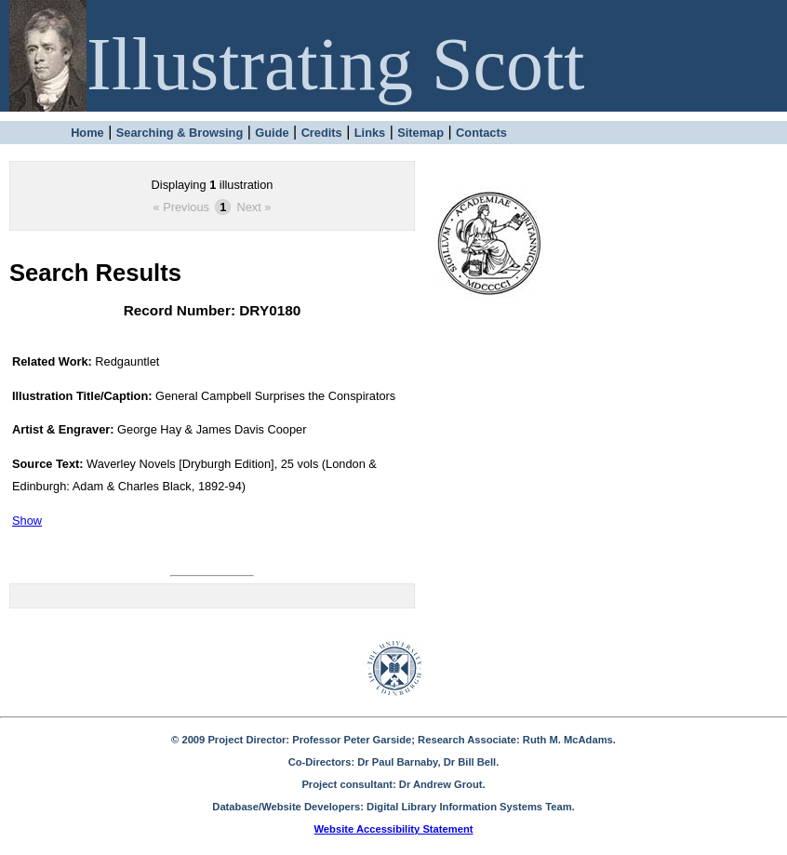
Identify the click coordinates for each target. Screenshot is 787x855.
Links (369, 133)
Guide (271, 133)
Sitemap (420, 133)
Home (87, 133)
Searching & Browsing (180, 133)
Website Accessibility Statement (394, 829)
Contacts (481, 133)
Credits (321, 133)
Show (27, 521)
